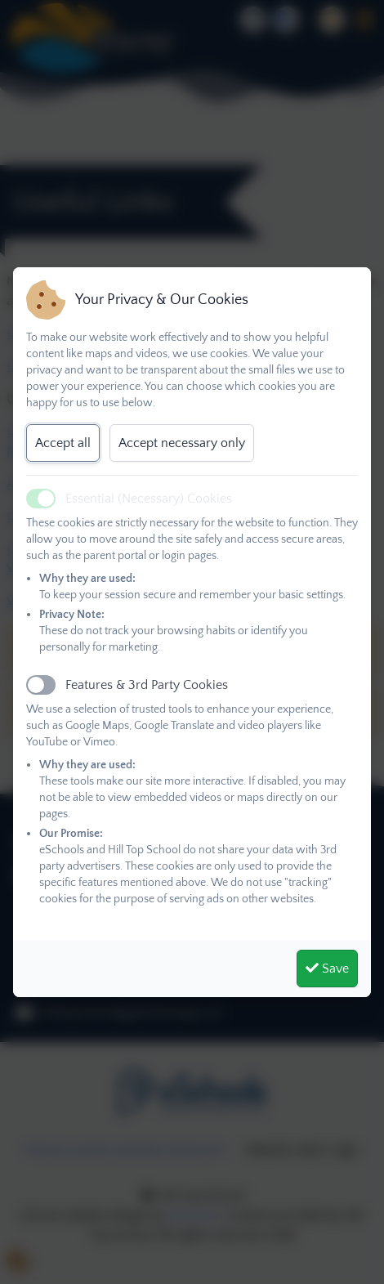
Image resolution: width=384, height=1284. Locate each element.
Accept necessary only (181, 443)
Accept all (63, 443)
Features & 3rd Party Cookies (146, 685)
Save (327, 968)
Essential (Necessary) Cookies (148, 498)
